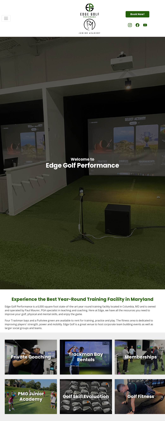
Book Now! (137, 14)
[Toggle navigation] (6, 18)
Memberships (141, 357)
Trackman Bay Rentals (86, 357)
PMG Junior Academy (31, 396)
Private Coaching (31, 357)
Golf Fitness (141, 396)
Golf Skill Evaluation (86, 396)
